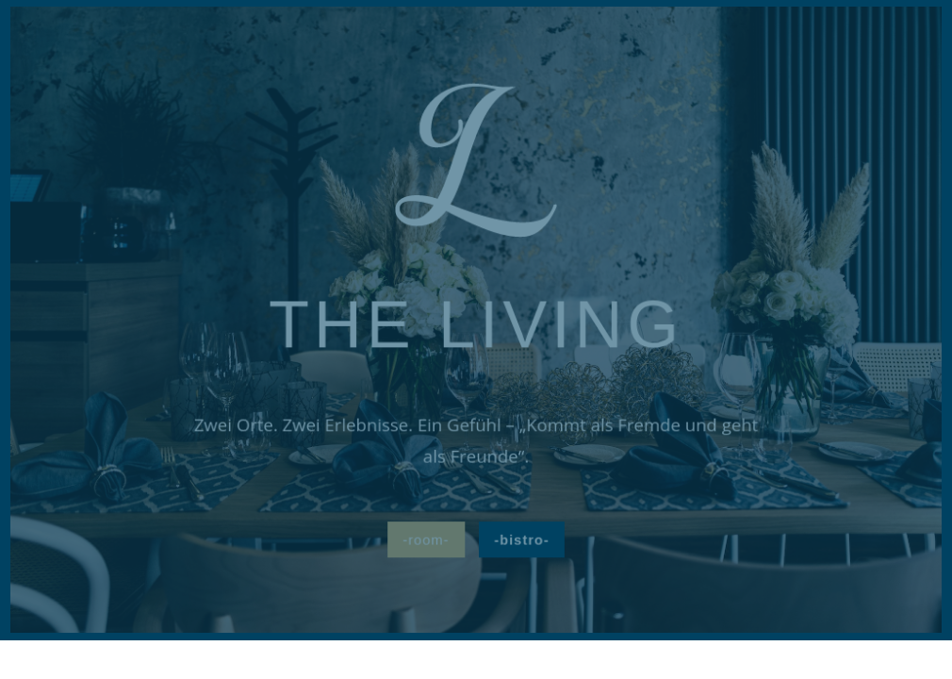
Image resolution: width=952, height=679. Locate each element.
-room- (426, 539)
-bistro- (521, 539)
